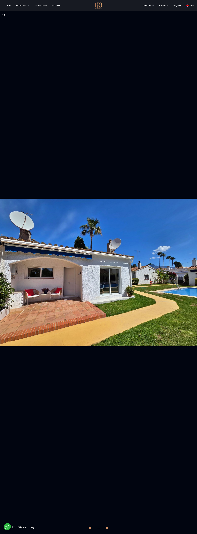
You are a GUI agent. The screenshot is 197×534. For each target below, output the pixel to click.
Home (9, 5)
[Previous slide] (90, 528)
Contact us (163, 5)
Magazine (177, 5)
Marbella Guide (41, 5)
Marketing (56, 5)
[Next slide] (107, 528)
